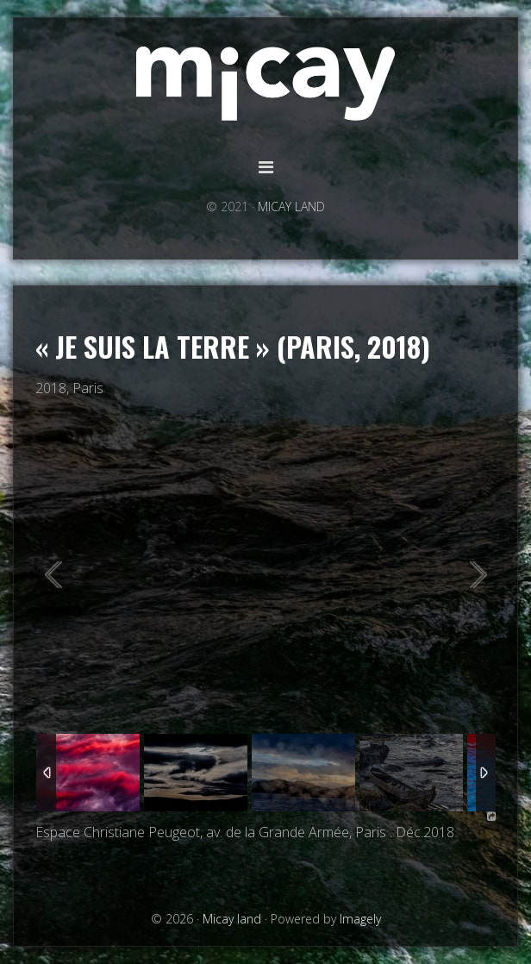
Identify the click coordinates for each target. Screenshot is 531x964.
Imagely (360, 919)
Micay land (265, 84)
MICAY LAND (291, 206)
